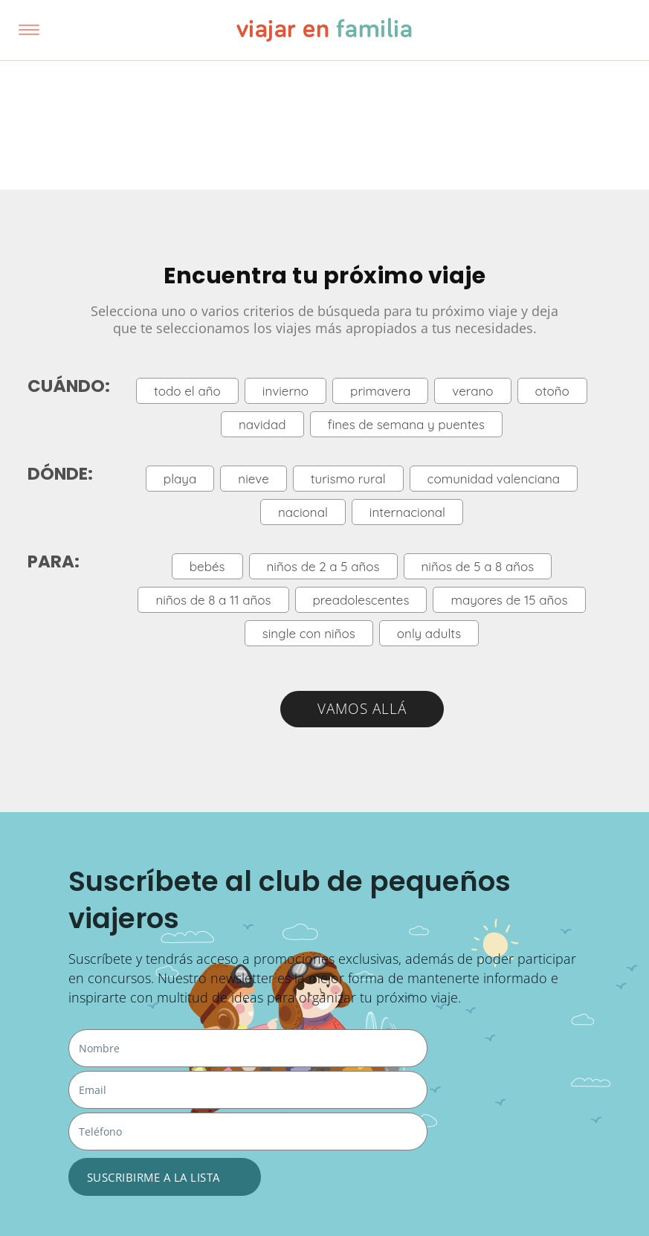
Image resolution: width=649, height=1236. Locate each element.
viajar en (324, 29)
